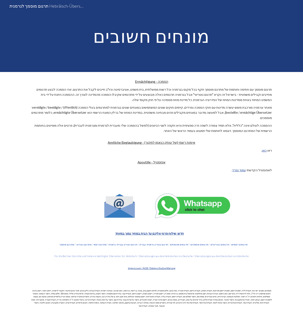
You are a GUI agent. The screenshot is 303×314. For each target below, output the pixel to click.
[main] (151, 36)
